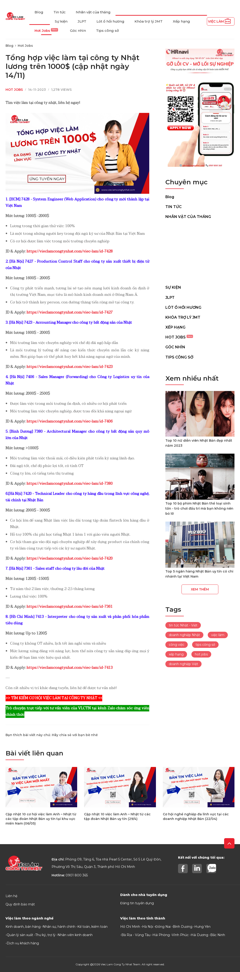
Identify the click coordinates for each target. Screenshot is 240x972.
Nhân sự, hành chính (59, 927)
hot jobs (201, 654)
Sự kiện (61, 21)
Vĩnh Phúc (180, 935)
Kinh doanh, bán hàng (23, 927)
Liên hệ (11, 896)
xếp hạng (176, 654)
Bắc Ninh (217, 935)
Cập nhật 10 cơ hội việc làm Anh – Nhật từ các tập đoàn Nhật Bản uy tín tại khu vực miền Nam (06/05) (41, 818)
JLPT (82, 21)
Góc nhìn (78, 30)
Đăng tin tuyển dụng (137, 903)
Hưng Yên (202, 927)
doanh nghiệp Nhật (184, 635)
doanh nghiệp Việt (183, 664)
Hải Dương (199, 935)
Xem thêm (200, 589)
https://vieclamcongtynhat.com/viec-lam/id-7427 (69, 312)
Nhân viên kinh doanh (75, 935)
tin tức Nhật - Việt (183, 625)
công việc (176, 645)
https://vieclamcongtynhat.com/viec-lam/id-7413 (69, 667)
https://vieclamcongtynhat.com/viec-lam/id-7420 (69, 558)
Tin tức (59, 12)
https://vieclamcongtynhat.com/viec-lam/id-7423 (69, 367)
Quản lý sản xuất (20, 935)
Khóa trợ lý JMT (149, 21)
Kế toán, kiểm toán (92, 927)
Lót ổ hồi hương (110, 21)
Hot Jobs (46, 30)
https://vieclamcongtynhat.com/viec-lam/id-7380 (69, 483)
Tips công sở (107, 30)
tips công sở (205, 645)
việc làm (217, 635)
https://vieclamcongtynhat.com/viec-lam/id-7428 (69, 251)
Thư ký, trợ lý (45, 935)
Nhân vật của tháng (93, 12)
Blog (39, 12)
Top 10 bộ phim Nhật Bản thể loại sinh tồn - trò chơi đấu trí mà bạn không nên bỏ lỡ (199, 508)
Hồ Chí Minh (130, 927)
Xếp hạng (181, 21)
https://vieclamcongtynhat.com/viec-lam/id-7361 (69, 606)
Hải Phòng (161, 935)
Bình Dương (182, 927)
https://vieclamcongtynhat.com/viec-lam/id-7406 (69, 421)
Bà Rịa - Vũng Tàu (135, 935)
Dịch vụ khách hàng (23, 943)
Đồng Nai (163, 927)
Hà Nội (147, 927)
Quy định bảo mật (20, 904)
